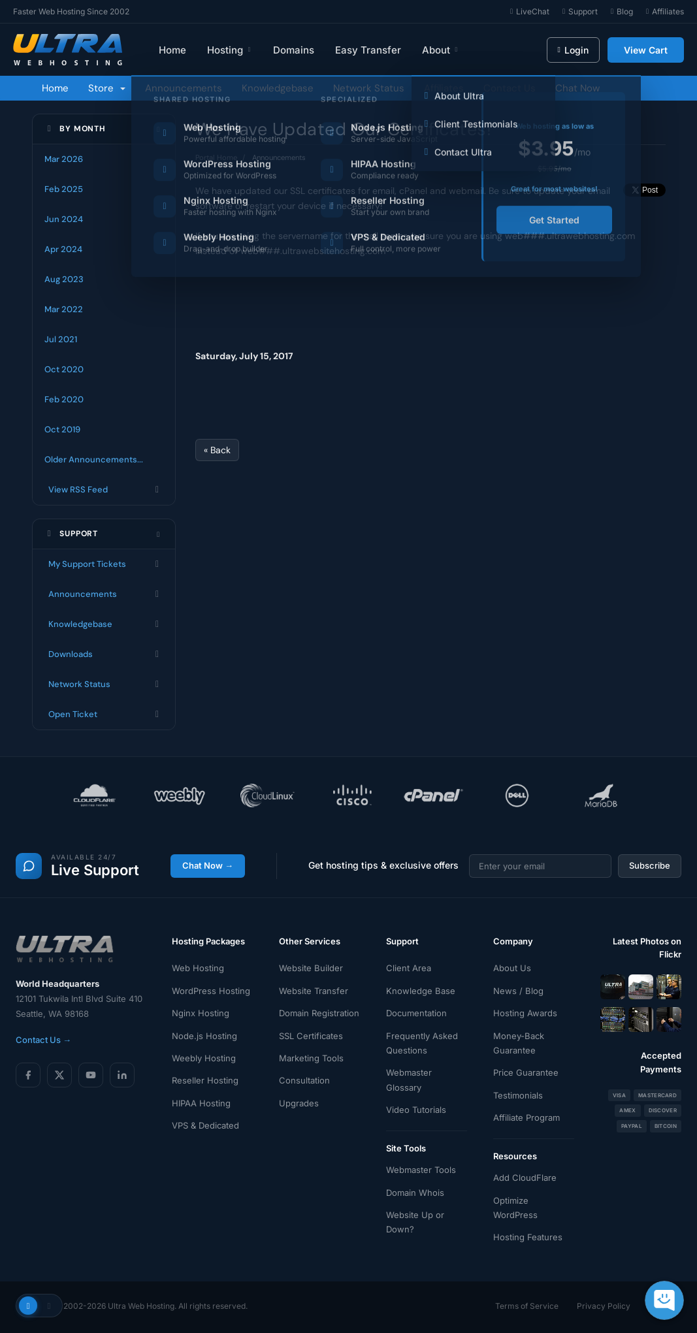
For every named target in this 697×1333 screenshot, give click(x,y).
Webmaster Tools (421, 1169)
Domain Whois (415, 1192)
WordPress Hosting (211, 991)
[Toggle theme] (39, 1305)
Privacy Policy (603, 1306)
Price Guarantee (526, 1072)
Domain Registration (319, 1013)
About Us (512, 968)
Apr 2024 (63, 249)
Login (573, 50)
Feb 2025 (63, 189)
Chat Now (577, 88)
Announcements (183, 88)
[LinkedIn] (122, 1075)
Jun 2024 (63, 219)
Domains (293, 50)
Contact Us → (43, 1040)
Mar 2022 (63, 309)
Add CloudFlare (525, 1177)
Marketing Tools (311, 1058)
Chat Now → (207, 865)
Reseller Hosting (205, 1080)
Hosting (229, 50)
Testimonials (518, 1095)
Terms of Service (527, 1306)
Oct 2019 (62, 429)
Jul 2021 (60, 339)
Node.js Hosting (204, 1036)
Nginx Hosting (200, 1013)
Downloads (103, 654)
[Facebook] (28, 1075)
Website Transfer (313, 991)
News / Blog (518, 991)
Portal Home (216, 157)
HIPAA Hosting (201, 1103)
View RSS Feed (103, 490)
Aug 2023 (64, 279)
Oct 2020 (64, 369)
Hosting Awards (525, 1013)
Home (172, 50)
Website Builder (311, 968)
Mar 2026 (63, 159)
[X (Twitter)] (59, 1075)
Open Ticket (103, 714)
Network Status (368, 88)
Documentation (416, 1013)
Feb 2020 (64, 399)
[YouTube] (90, 1075)
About (440, 50)
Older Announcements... (93, 459)
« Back (217, 450)
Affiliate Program (526, 1117)
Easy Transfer (368, 50)
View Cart (646, 50)
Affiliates (444, 88)
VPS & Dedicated (205, 1125)
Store (106, 88)
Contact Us (509, 88)
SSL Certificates (311, 1036)
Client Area (408, 968)
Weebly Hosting (204, 1058)
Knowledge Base (420, 991)
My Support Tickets (103, 564)
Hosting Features (527, 1237)
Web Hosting (198, 968)
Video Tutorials (416, 1109)
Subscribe (649, 865)
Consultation (304, 1080)
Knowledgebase (278, 88)
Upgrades (299, 1103)
